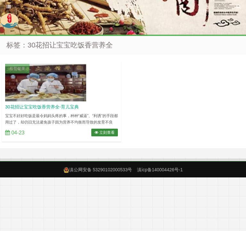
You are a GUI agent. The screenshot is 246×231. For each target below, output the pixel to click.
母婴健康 (17, 68)
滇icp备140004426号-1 (160, 169)
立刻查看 (104, 132)
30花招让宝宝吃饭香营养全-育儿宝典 (42, 106)
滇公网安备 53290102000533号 (100, 169)
